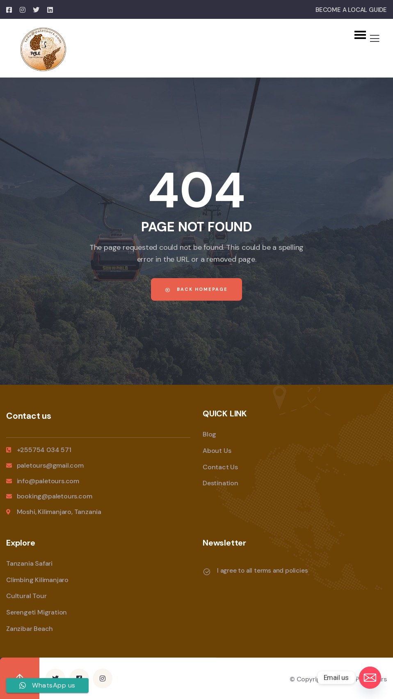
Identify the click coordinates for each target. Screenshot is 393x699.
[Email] (370, 678)
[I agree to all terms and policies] (207, 572)
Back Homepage (196, 289)
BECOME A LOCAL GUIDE (351, 10)
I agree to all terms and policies (262, 571)
